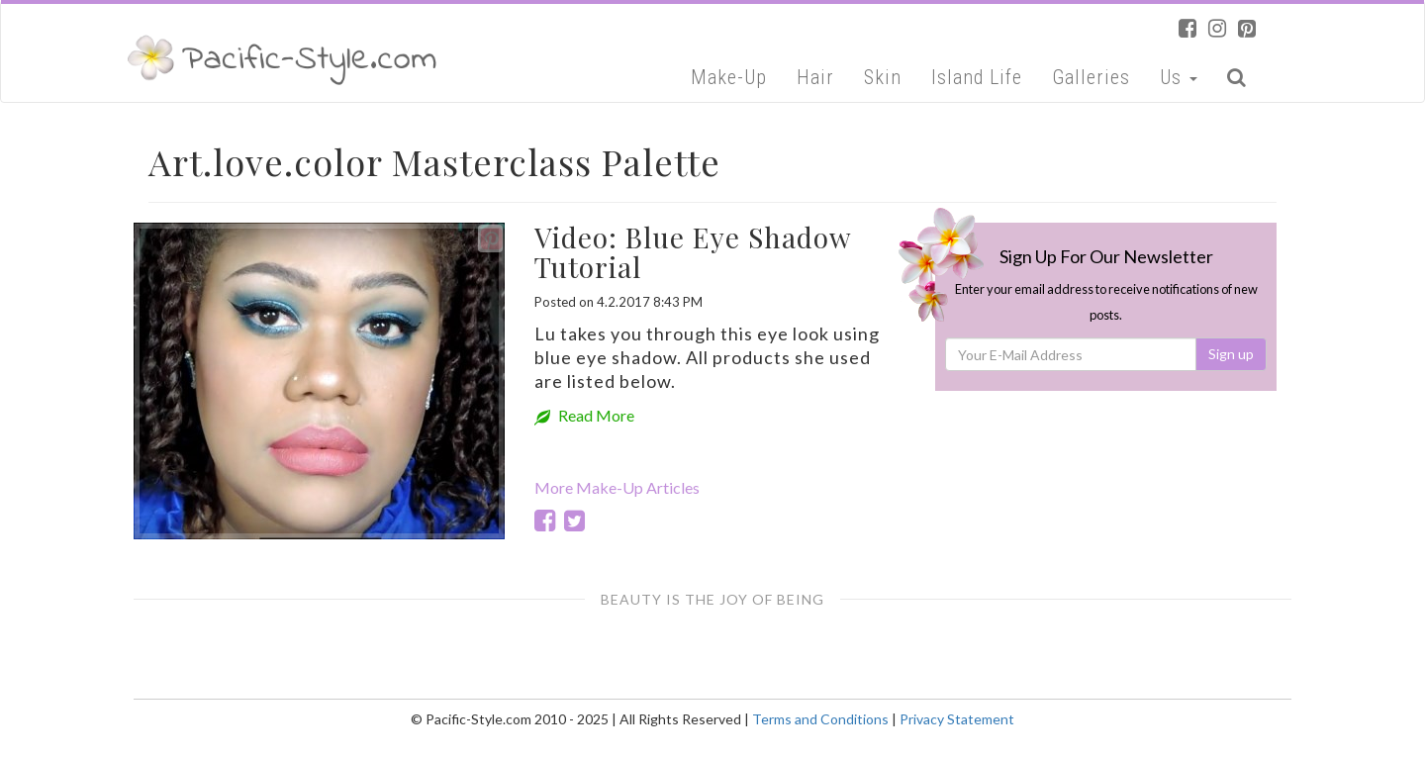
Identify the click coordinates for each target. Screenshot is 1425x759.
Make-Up (729, 77)
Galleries (1091, 77)
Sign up (1231, 353)
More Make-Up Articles (617, 487)
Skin (883, 77)
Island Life (976, 77)
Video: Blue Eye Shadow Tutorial (692, 252)
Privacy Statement (957, 719)
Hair (815, 77)
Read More (584, 415)
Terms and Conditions (820, 719)
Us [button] (1178, 77)
